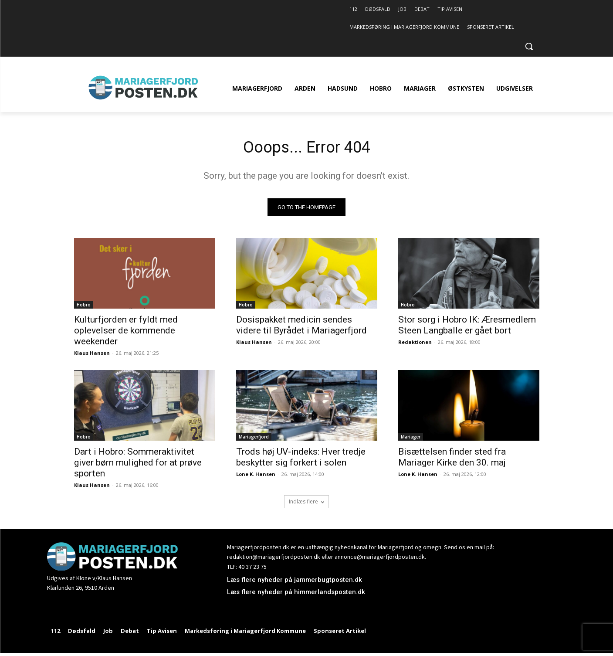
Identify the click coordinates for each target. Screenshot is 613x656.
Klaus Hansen (92, 355)
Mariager (410, 439)
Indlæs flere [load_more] (306, 503)
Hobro (84, 307)
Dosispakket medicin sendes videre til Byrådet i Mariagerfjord (301, 327)
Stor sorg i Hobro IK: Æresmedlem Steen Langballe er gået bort (467, 327)
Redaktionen (415, 344)
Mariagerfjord (254, 439)
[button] (528, 46)
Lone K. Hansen (255, 476)
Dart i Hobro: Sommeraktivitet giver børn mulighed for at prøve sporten (138, 465)
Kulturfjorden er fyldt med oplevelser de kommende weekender (126, 332)
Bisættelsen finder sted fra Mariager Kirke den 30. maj (452, 459)
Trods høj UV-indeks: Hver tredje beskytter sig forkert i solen (301, 459)
